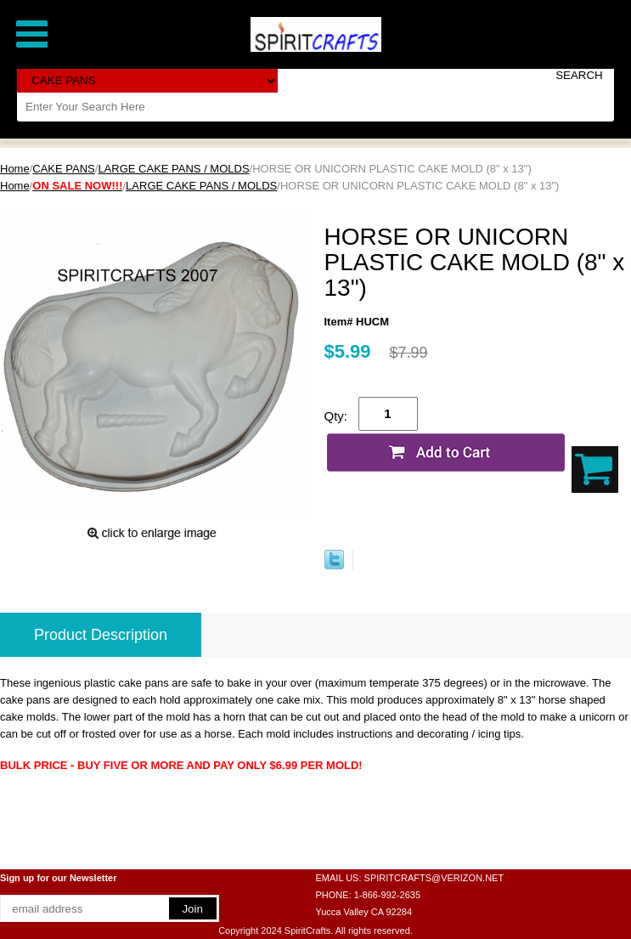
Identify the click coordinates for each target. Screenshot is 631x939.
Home (15, 168)
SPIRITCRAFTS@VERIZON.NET (434, 878)
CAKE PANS (63, 168)
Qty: (336, 416)
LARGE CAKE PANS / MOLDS (173, 168)
